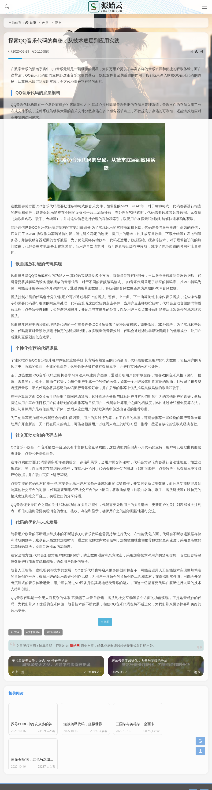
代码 (15, 632)
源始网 (75, 645)
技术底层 (33, 632)
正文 (58, 22)
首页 (33, 22)
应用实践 (53, 632)
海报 (105, 622)
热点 (45, 22)
